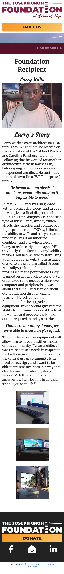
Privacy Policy (32, 566)
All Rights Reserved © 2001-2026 (42, 564)
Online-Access (24, 564)
